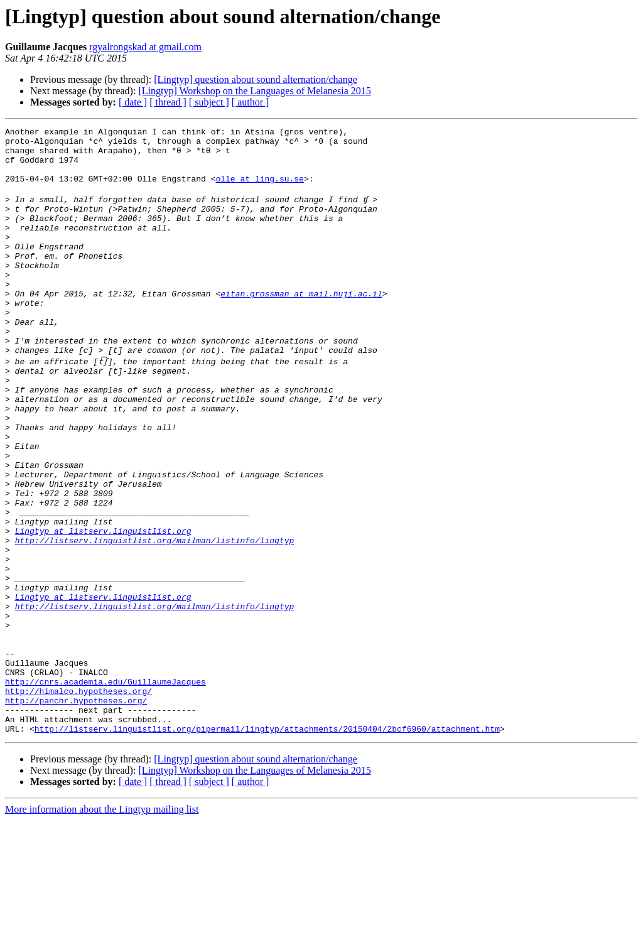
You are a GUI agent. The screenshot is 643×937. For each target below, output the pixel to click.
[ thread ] (167, 102)
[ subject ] (209, 102)
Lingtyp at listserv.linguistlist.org (103, 608)
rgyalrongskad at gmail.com (145, 46)
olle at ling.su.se (259, 189)
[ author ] (250, 102)
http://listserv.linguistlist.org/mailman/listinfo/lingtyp (154, 619)
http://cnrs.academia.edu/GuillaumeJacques (105, 788)
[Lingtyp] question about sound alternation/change (255, 79)
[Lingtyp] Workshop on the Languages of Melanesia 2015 (254, 90)
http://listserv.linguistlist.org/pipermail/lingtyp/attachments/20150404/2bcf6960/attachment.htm (267, 845)
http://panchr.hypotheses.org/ (76, 811)
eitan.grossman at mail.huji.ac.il (301, 325)
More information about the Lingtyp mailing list (101, 926)
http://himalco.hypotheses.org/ (78, 800)
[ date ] (133, 102)
